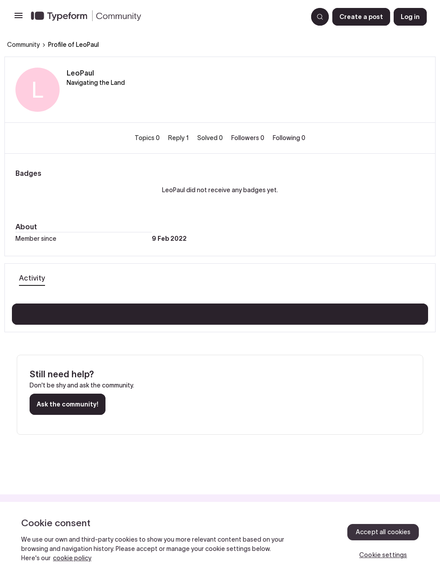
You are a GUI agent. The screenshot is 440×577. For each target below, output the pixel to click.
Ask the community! (67, 404)
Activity (32, 278)
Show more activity (220, 311)
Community (23, 44)
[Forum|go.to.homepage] (166, 16)
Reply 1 (179, 137)
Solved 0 (210, 137)
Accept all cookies (383, 531)
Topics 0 (148, 137)
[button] (18, 18)
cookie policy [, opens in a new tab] (72, 558)
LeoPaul (80, 73)
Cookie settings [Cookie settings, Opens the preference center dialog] (383, 554)
